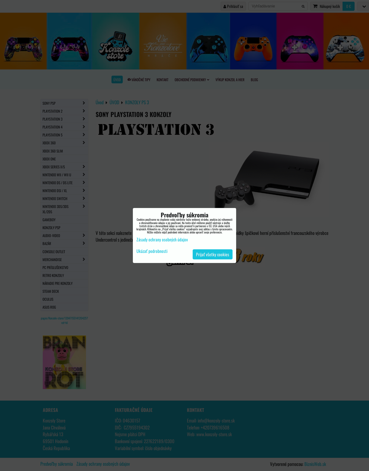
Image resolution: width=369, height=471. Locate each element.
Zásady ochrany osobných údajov (162, 239)
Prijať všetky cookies (212, 254)
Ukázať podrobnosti (151, 251)
